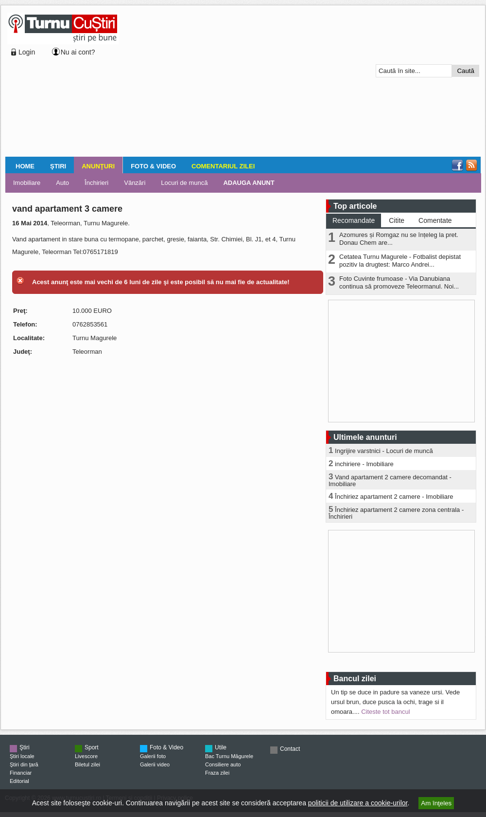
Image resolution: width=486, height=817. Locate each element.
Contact (290, 748)
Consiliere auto (223, 764)
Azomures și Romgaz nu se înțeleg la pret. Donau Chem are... (398, 238)
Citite (396, 220)
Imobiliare (26, 182)
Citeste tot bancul (385, 711)
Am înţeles (436, 803)
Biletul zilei (87, 764)
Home (25, 166)
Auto (62, 182)
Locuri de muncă (184, 182)
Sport (92, 747)
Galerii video (155, 764)
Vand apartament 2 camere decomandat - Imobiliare (390, 480)
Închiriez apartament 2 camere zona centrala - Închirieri (396, 513)
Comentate (434, 220)
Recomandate (353, 220)
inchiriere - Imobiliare (364, 464)
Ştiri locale (22, 756)
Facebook (457, 165)
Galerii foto (153, 756)
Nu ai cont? (78, 52)
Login (26, 52)
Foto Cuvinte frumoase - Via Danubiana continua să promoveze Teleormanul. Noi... (399, 282)
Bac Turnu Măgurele (229, 756)
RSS (471, 165)
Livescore (86, 756)
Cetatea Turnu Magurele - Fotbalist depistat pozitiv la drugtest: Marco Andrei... (400, 260)
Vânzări (134, 182)
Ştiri (58, 166)
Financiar (21, 773)
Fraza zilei (217, 773)
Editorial (19, 781)
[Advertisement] (234, 82)
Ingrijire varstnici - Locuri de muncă (384, 450)
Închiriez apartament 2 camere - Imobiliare (394, 496)
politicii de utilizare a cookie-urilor (358, 803)
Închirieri (96, 182)
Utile (220, 747)
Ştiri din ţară (24, 764)
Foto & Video (153, 166)
